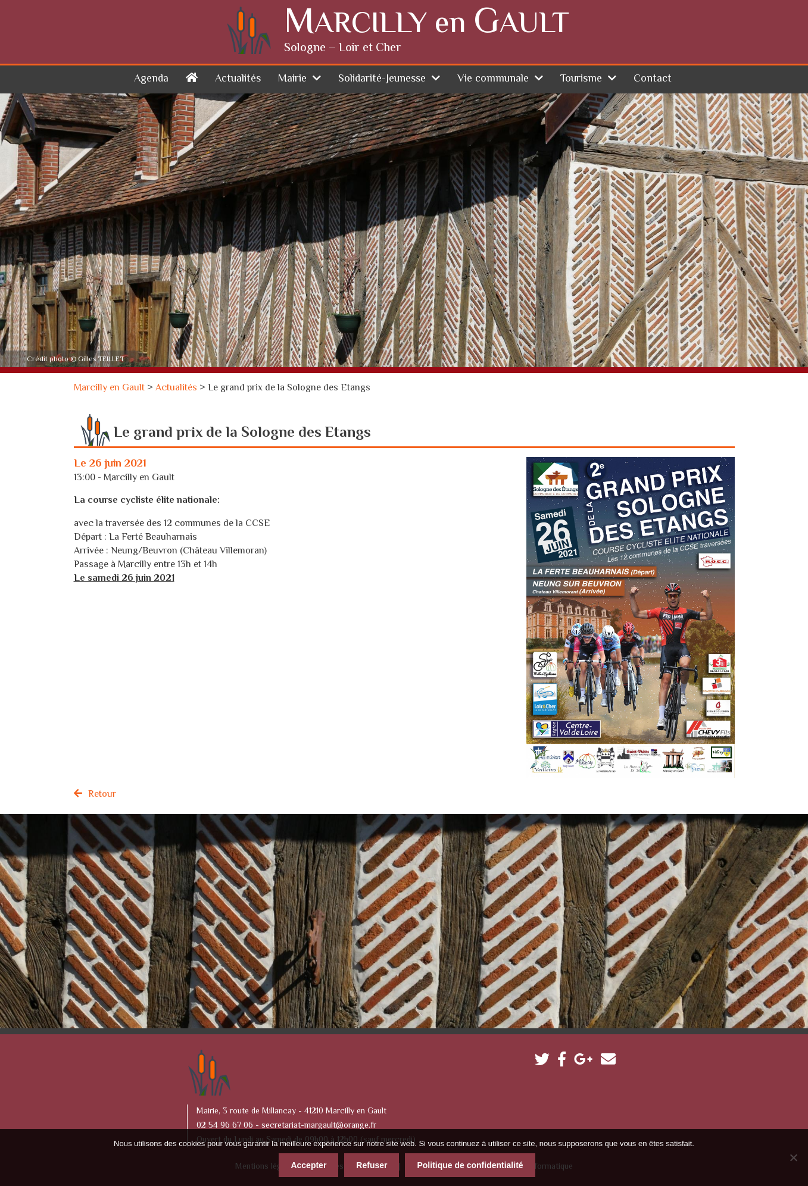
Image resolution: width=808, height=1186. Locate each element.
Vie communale (493, 79)
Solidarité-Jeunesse (382, 79)
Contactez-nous (611, 1062)
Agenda (151, 79)
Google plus (586, 1062)
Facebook (565, 1062)
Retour (102, 794)
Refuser (371, 1165)
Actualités (238, 79)
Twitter (545, 1062)
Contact (653, 79)
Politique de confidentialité (470, 1165)
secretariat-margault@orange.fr (318, 1125)
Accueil (192, 77)
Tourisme (581, 79)
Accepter (308, 1165)
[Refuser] (793, 1157)
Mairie (292, 79)
